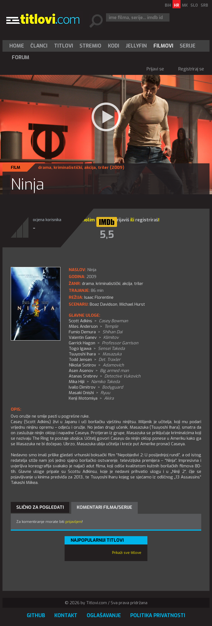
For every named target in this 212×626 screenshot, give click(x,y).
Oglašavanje (104, 615)
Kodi (113, 46)
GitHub (36, 615)
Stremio (90, 46)
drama (44, 167)
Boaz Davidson (103, 304)
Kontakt (65, 615)
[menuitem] (17, 46)
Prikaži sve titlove (126, 552)
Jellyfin (136, 46)
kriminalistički (68, 167)
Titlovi (63, 46)
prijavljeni (73, 521)
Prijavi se (155, 69)
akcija (90, 167)
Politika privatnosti (157, 615)
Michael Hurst (132, 304)
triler (103, 167)
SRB (204, 5)
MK (185, 5)
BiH (168, 5)
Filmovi (163, 46)
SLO (194, 5)
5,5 (107, 234)
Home (16, 46)
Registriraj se (191, 69)
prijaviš (121, 220)
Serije (187, 46)
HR (176, 5)
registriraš (146, 220)
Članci (38, 46)
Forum (20, 57)
